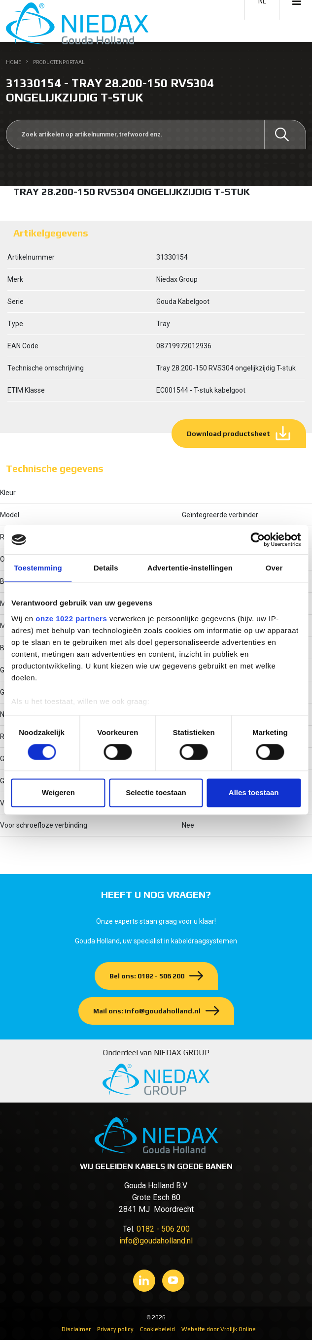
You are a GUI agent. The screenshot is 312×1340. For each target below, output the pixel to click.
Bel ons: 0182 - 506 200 (146, 976)
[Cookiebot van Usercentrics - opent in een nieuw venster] (257, 539)
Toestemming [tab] (38, 568)
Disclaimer (76, 1329)
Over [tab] (274, 568)
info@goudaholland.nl (156, 1240)
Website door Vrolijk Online (218, 1329)
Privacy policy (115, 1329)
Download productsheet (228, 433)
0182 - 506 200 (163, 1229)
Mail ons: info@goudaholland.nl (147, 1011)
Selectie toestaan (156, 793)
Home (13, 62)
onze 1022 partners (71, 618)
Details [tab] (106, 568)
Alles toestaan (254, 793)
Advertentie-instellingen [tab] (190, 568)
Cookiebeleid (157, 1329)
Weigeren (58, 793)
